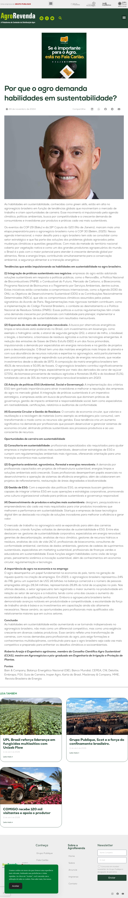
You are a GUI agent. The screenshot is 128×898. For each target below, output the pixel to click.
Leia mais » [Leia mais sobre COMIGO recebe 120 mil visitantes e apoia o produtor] (8, 822)
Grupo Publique (44, 853)
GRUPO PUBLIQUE (23, 4)
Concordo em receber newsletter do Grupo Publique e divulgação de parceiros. (110, 869)
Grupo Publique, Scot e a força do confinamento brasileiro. (96, 742)
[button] (50, 3)
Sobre (72, 863)
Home (72, 856)
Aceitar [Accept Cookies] (15, 886)
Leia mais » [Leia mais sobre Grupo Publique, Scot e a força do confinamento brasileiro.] (74, 753)
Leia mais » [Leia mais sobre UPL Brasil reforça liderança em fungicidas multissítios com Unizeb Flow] (8, 757)
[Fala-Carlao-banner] (64, 77)
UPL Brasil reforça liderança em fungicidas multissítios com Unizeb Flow (29, 744)
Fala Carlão (42, 860)
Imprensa (73, 876)
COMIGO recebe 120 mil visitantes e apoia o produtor (26, 811)
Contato (73, 883)
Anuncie (73, 869)
